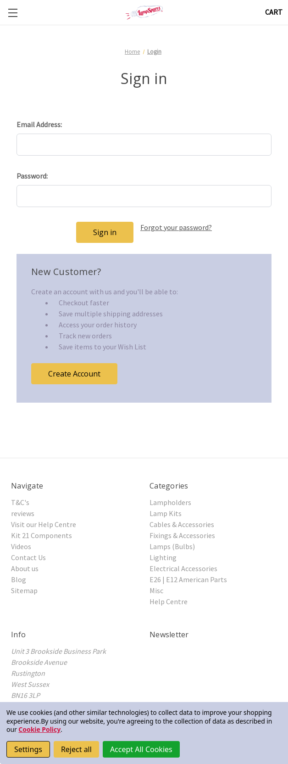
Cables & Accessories (182, 524)
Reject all (76, 749)
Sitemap (24, 590)
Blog (18, 579)
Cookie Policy (39, 729)
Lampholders (170, 502)
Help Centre (169, 601)
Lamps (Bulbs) (172, 546)
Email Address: (39, 124)
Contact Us (28, 557)
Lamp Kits (166, 513)
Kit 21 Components (41, 535)
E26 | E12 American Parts (188, 579)
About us (25, 568)
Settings (28, 749)
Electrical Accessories (183, 568)
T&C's (20, 502)
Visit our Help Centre (43, 524)
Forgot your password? (176, 227)
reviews (22, 513)
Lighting (163, 557)
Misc (156, 590)
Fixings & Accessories (182, 535)
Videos (21, 546)
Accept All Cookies (141, 749)
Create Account (74, 374)
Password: (32, 175)
